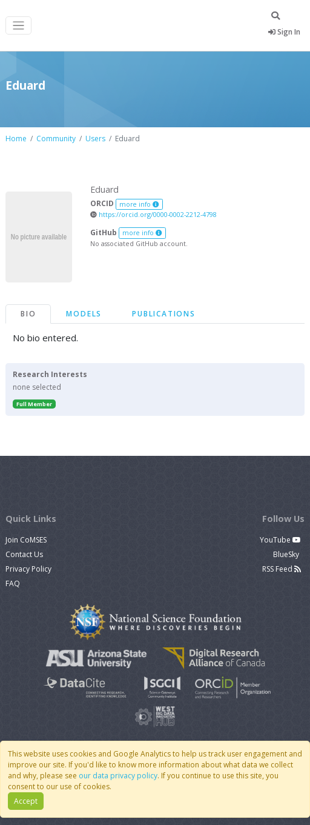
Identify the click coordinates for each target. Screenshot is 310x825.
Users (95, 138)
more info (139, 204)
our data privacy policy (118, 775)
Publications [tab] (164, 314)
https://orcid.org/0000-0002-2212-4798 (153, 214)
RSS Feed (281, 569)
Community (56, 138)
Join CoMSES (26, 540)
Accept (26, 801)
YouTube (280, 540)
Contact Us (24, 554)
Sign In (284, 32)
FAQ (12, 583)
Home (16, 138)
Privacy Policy (28, 569)
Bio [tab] (28, 314)
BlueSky (287, 554)
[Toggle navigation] (18, 25)
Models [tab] (84, 314)
